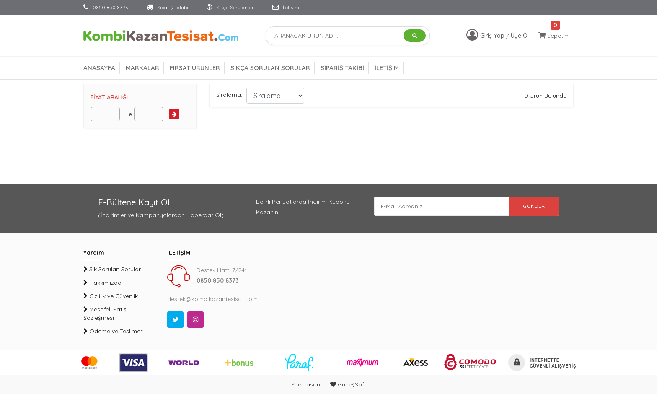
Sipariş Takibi (167, 7)
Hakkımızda (102, 282)
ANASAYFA (99, 68)
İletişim (285, 7)
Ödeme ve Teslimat (113, 331)
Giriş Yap (493, 35)
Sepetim (554, 35)
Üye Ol (520, 35)
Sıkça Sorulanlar (230, 7)
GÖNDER (530, 207)
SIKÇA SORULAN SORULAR (270, 68)
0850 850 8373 (105, 7)
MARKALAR (142, 68)
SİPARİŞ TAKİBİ (342, 68)
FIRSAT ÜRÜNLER (195, 68)
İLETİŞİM (387, 68)
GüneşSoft (348, 384)
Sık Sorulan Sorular (112, 269)
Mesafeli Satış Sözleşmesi (105, 313)
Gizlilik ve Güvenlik (110, 296)
